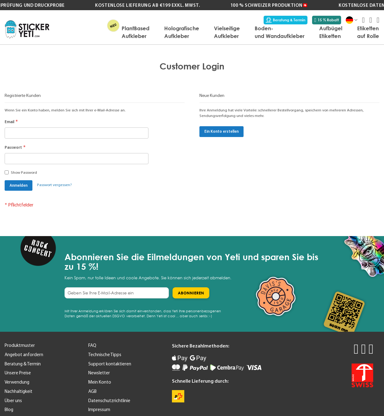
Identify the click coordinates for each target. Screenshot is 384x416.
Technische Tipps (104, 354)
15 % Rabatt (326, 20)
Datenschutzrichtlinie (109, 400)
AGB (92, 391)
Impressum (99, 409)
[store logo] (27, 29)
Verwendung (17, 382)
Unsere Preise (18, 373)
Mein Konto (99, 382)
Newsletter (99, 373)
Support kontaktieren (109, 364)
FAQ (92, 345)
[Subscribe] (191, 292)
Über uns (13, 400)
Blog (9, 409)
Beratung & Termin (285, 20)
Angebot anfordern (24, 354)
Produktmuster (20, 345)
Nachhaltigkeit (18, 391)
